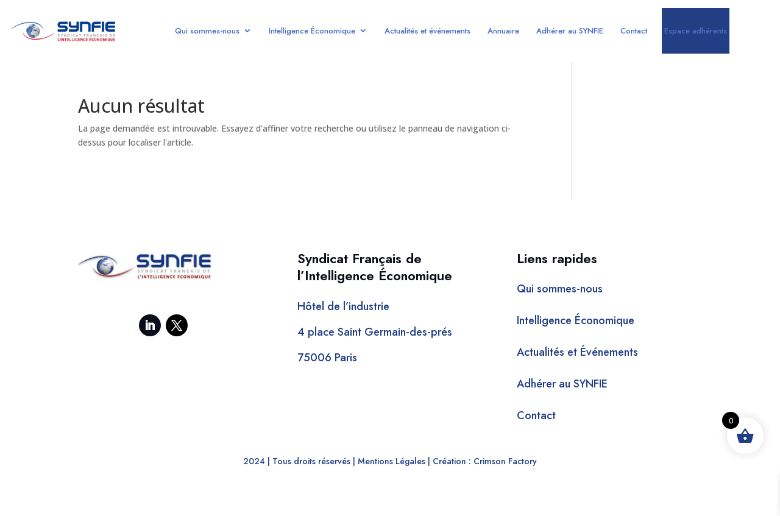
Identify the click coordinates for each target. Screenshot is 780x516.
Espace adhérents (695, 31)
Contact (633, 31)
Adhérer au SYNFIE (569, 31)
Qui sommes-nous (207, 31)
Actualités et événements (427, 31)
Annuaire (503, 31)
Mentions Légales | (394, 461)
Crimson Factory (505, 461)
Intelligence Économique (312, 31)
